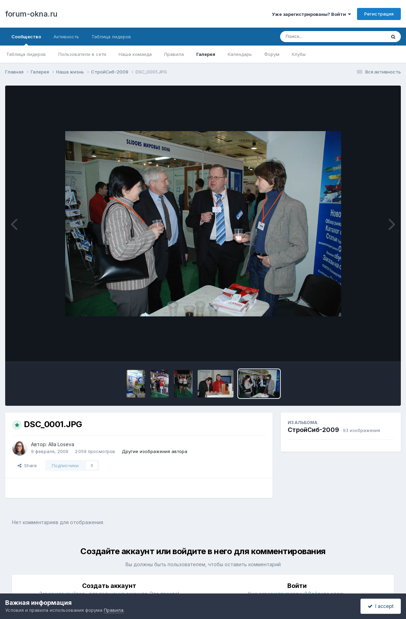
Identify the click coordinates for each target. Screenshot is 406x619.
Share (27, 465)
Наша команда (135, 54)
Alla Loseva (61, 444)
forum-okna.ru (31, 13)
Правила (174, 54)
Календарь (240, 54)
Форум (271, 54)
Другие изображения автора (154, 451)
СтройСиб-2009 (313, 429)
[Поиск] (319, 36)
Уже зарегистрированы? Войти (311, 14)
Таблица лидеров (26, 54)
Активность (66, 36)
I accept (381, 606)
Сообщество (26, 40)
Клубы (299, 54)
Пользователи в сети (82, 54)
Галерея (205, 54)
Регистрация (379, 14)
